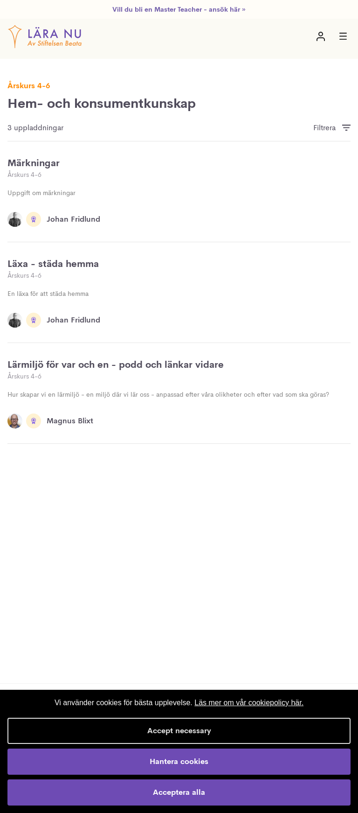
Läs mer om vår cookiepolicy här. (248, 703)
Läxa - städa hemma (53, 264)
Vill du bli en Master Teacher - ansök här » (179, 9)
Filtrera (324, 128)
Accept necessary (179, 731)
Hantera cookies (179, 761)
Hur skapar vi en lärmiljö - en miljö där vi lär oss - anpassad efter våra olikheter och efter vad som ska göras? (168, 394)
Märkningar (33, 163)
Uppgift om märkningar (41, 193)
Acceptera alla (179, 792)
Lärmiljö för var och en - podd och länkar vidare (115, 365)
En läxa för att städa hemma (48, 293)
